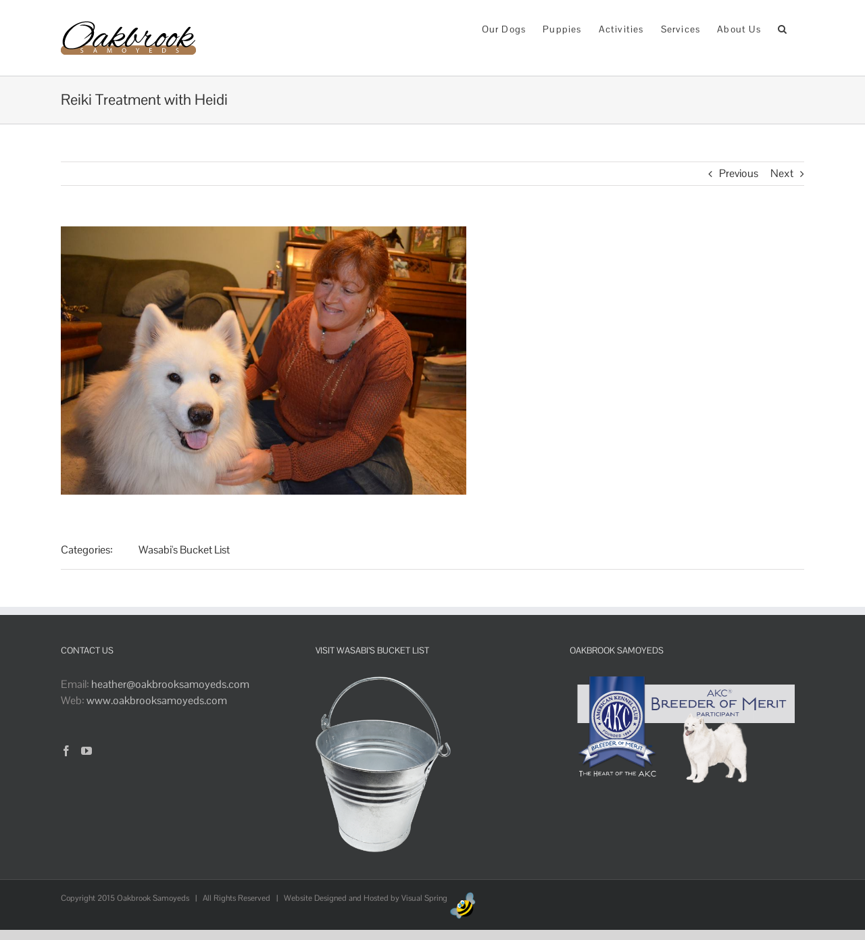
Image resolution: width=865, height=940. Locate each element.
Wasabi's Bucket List (184, 550)
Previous (738, 173)
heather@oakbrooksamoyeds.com (170, 684)
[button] (782, 28)
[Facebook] (66, 750)
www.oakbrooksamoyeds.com (156, 700)
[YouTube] (86, 750)
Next (781, 173)
